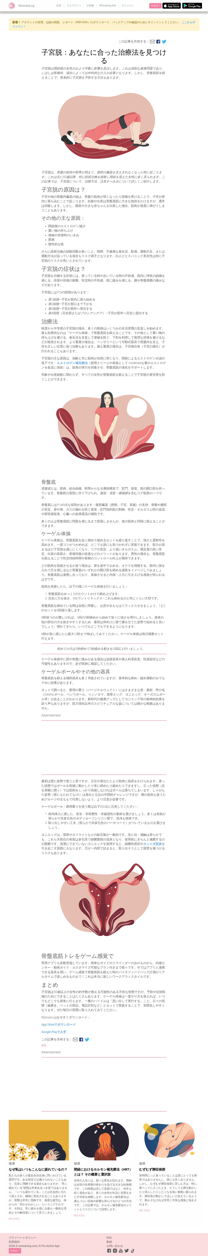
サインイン (128, 5)
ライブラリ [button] (73, 5)
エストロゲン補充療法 (72, 363)
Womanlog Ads (107, 5)
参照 (43, 1045)
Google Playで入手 (53, 1032)
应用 (58, 5)
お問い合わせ (115, 1246)
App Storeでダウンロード (58, 1024)
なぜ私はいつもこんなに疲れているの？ (38, 1169)
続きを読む (14, 1218)
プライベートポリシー (22, 1237)
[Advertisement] (104, 748)
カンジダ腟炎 (152, 844)
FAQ (109, 1237)
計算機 (90, 5)
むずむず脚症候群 (152, 1169)
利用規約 (14, 1241)
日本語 (154, 5)
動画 (109, 1241)
